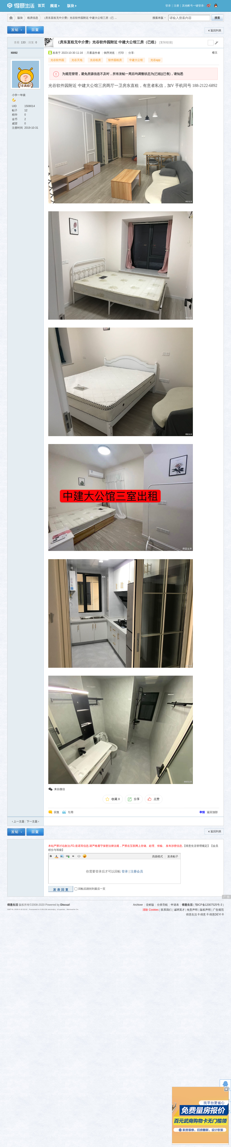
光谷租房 (95, 60)
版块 (71, 6)
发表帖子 (172, 856)
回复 (56, 812)
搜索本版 (157, 17)
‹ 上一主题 (18, 821)
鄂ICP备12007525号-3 (208, 904)
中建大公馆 (136, 60)
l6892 (14, 52)
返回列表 (215, 30)
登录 (168, 5)
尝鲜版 (150, 904)
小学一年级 (18, 95)
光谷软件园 (57, 60)
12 (25, 110)
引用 (70, 812)
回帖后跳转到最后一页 (91, 888)
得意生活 (187, 904)
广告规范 (218, 909)
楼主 (214, 52)
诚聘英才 (179, 909)
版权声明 (205, 909)
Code (79, 856)
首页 (41, 5)
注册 (176, 5)
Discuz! (65, 904)
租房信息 (32, 17)
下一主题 (33, 821)
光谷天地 (77, 60)
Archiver (138, 904)
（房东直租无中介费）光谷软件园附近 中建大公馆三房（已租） (107, 42)
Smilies (84, 856)
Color (56, 856)
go (216, 42)
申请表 (175, 904)
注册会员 (136, 871)
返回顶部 (212, 812)
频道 (55, 6)
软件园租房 (115, 60)
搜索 (217, 17)
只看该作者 (93, 52)
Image (62, 856)
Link (67, 856)
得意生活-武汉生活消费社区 (10, 17)
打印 (121, 52)
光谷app (155, 60)
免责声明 (192, 909)
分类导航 (162, 904)
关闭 (226, 1089)
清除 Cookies (151, 909)
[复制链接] (166, 42)
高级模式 (157, 856)
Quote (73, 856)
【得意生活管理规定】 (196, 845)
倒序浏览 (109, 52)
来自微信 (59, 789)
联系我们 (166, 909)
